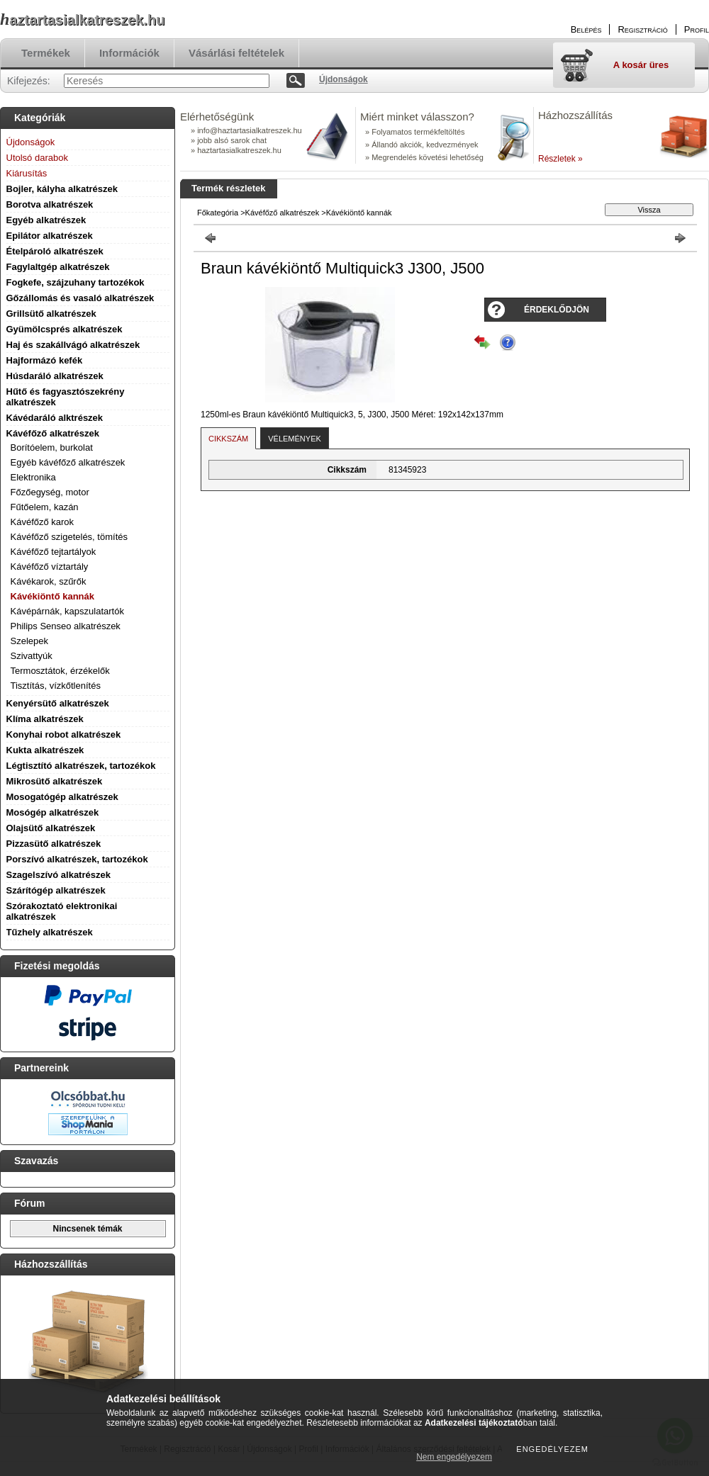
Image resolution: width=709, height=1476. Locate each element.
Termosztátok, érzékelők (60, 670)
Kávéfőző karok (42, 522)
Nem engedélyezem (454, 1457)
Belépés (586, 29)
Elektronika (33, 477)
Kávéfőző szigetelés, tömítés (69, 536)
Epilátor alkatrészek (49, 235)
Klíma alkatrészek (45, 719)
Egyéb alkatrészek (46, 220)
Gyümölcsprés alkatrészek (64, 329)
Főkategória (217, 212)
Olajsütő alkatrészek (51, 828)
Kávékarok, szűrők (48, 581)
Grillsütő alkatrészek (51, 313)
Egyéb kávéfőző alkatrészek (68, 462)
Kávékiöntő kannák (53, 596)
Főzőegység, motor (50, 492)
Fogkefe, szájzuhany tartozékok (75, 282)
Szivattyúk (31, 655)
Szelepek (29, 641)
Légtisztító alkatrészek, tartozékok (81, 765)
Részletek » (560, 159)
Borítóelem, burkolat (52, 447)
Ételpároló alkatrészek (55, 251)
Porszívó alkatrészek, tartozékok (77, 859)
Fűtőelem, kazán (45, 507)
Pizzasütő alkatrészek (53, 843)
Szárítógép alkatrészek (56, 890)
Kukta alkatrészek (45, 750)
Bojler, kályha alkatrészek (62, 189)
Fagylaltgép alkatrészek (58, 266)
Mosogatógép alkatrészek (62, 796)
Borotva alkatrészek (50, 204)
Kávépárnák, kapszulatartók (67, 611)
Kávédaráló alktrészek (55, 417)
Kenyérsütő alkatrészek (57, 703)
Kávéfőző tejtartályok (53, 551)
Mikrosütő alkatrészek (54, 781)
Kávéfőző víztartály (50, 566)
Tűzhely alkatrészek (49, 932)
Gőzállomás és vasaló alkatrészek (80, 298)
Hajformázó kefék (44, 360)
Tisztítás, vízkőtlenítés (56, 685)
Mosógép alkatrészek (52, 812)
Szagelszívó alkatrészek (58, 874)
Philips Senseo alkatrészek (66, 626)
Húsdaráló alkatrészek (55, 376)
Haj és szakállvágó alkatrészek (73, 344)
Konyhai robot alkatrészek (63, 734)
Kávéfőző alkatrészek (53, 433)
